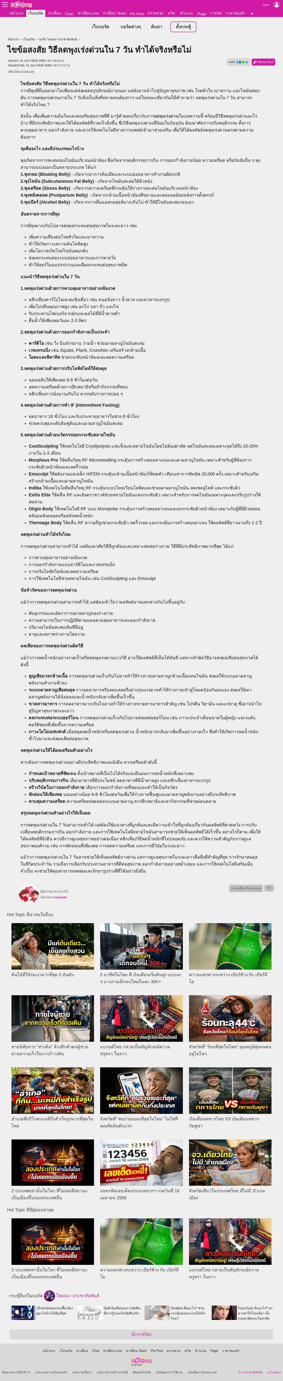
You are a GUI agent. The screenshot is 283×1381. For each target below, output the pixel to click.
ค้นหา (156, 26)
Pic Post (137, 14)
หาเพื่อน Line (88, 13)
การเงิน (216, 13)
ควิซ (171, 13)
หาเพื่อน (54, 13)
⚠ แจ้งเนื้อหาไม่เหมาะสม (246, 888)
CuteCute (28, 71)
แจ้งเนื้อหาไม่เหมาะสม (202, 1372)
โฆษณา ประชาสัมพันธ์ (71, 1296)
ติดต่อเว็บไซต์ (142, 1372)
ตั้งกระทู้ (183, 26)
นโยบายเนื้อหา (82, 1372)
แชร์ (239, 62)
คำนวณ (186, 13)
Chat (69, 14)
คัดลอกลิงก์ (263, 62)
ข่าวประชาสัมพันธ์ (250, 1372)
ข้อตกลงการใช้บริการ (16, 1372)
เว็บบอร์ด (35, 13)
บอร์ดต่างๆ (130, 26)
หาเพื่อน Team (114, 13)
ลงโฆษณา (274, 1372)
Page (201, 14)
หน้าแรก (16, 13)
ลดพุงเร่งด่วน (166, 116)
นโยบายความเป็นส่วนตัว (51, 1372)
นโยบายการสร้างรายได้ (112, 1372)
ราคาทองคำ (235, 13)
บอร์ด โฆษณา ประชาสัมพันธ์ (58, 39)
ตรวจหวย (155, 13)
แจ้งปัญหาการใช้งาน (169, 1372)
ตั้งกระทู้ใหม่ (141, 1334)
